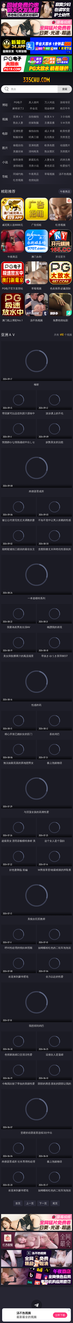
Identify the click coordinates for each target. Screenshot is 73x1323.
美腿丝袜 (18, 151)
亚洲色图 (34, 145)
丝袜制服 (34, 122)
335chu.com (36, 79)
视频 (5, 119)
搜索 (64, 89)
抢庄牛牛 (65, 108)
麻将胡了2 (18, 108)
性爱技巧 (65, 165)
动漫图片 (65, 145)
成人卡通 (49, 131)
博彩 (5, 105)
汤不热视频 (65, 174)
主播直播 (49, 122)
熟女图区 (49, 151)
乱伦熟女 (49, 137)
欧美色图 (49, 145)
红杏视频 (18, 180)
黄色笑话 (49, 165)
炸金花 (33, 108)
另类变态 (65, 137)
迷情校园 (18, 165)
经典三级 (34, 137)
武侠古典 (65, 159)
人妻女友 (49, 159)
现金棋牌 (49, 108)
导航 (5, 176)
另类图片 (65, 151)
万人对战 (49, 102)
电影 (5, 133)
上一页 (30, 1203)
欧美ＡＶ (49, 116)
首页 (17, 1203)
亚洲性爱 (18, 131)
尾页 (55, 1203)
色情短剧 (34, 180)
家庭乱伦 (34, 159)
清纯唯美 (34, 151)
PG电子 (18, 102)
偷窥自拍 (18, 145)
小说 (5, 162)
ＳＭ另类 (65, 122)
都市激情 (18, 159)
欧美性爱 (65, 131)
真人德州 (34, 102)
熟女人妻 (18, 122)
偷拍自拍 (34, 131)
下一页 (43, 1203)
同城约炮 (18, 174)
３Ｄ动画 (65, 116)
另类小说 (34, 165)
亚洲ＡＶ (18, 116)
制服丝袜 (18, 137)
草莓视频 (49, 174)
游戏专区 (65, 102)
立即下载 (60, 1315)
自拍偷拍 (34, 116)
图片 (5, 148)
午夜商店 (34, 174)
